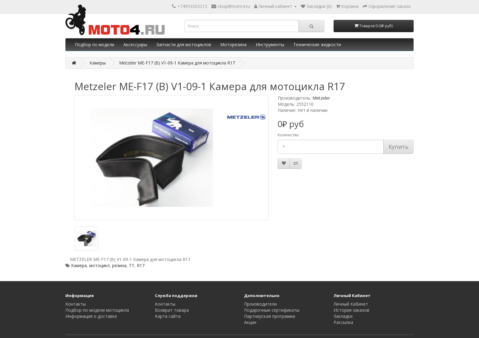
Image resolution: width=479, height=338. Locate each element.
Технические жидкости (317, 44)
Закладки (343, 316)
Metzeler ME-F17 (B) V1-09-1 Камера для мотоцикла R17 (177, 63)
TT (131, 265)
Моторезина (233, 44)
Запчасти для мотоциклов (183, 44)
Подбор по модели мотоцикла (97, 310)
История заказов (351, 310)
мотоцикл (99, 265)
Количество (288, 135)
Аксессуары (135, 44)
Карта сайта (168, 316)
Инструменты (270, 44)
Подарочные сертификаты (271, 310)
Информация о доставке (91, 316)
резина (119, 265)
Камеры (98, 63)
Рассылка (343, 322)
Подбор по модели (94, 44)
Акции (250, 322)
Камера (79, 265)
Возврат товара (172, 310)
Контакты (75, 304)
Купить (398, 146)
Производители (260, 304)
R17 (140, 265)
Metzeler (321, 98)
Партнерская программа (269, 316)
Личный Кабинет (351, 304)
